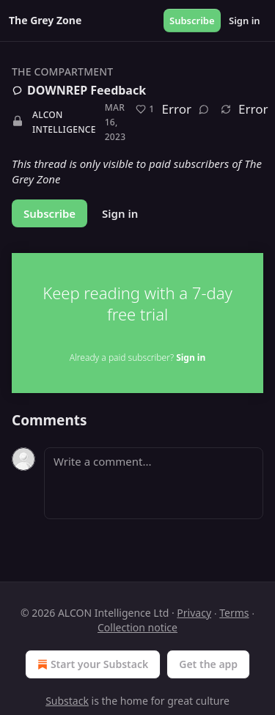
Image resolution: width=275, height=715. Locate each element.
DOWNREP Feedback (79, 90)
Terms (234, 613)
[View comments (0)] (203, 109)
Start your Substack (91, 664)
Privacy (194, 613)
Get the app (208, 664)
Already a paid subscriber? (137, 357)
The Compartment (62, 71)
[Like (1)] (144, 109)
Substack (67, 701)
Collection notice (137, 627)
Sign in (244, 20)
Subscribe (192, 20)
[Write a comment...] (153, 483)
